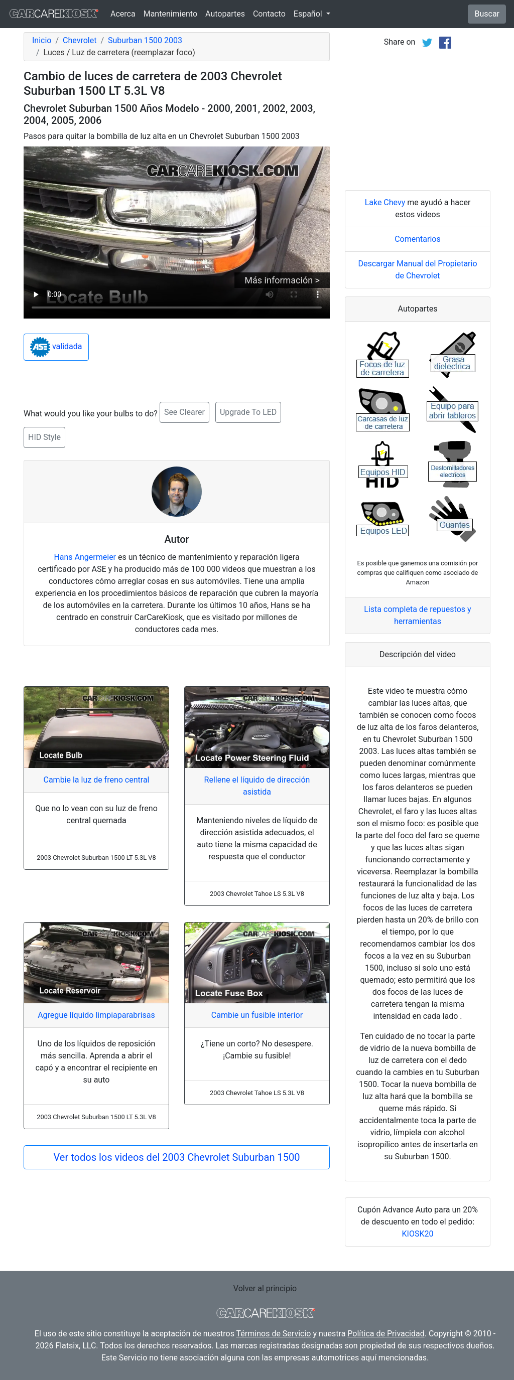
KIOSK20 (418, 1234)
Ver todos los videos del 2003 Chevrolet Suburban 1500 (177, 1157)
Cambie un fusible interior (257, 1015)
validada (56, 347)
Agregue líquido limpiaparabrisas (96, 1015)
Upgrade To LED (248, 412)
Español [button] (309, 14)
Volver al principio (265, 1288)
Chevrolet (79, 40)
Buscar (486, 14)
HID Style (44, 437)
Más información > (282, 280)
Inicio (41, 40)
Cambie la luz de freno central (96, 780)
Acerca (123, 14)
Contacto (269, 14)
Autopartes (225, 14)
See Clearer (184, 412)
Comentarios (418, 239)
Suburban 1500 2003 (145, 40)
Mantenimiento (170, 14)
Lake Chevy (385, 202)
